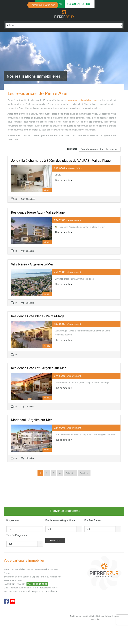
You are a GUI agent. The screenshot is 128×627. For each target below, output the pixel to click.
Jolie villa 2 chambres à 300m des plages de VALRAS (50, 161)
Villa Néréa (19, 264)
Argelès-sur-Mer (41, 264)
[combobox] (63, 529)
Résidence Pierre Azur (27, 212)
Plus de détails (63, 180)
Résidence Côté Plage (27, 316)
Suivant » (70, 473)
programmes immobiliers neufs (83, 100)
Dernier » (84, 473)
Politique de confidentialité (83, 616)
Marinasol (18, 420)
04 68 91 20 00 (78, 4)
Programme (12, 520)
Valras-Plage (101, 161)
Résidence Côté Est (25, 368)
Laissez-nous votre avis (43, 5)
